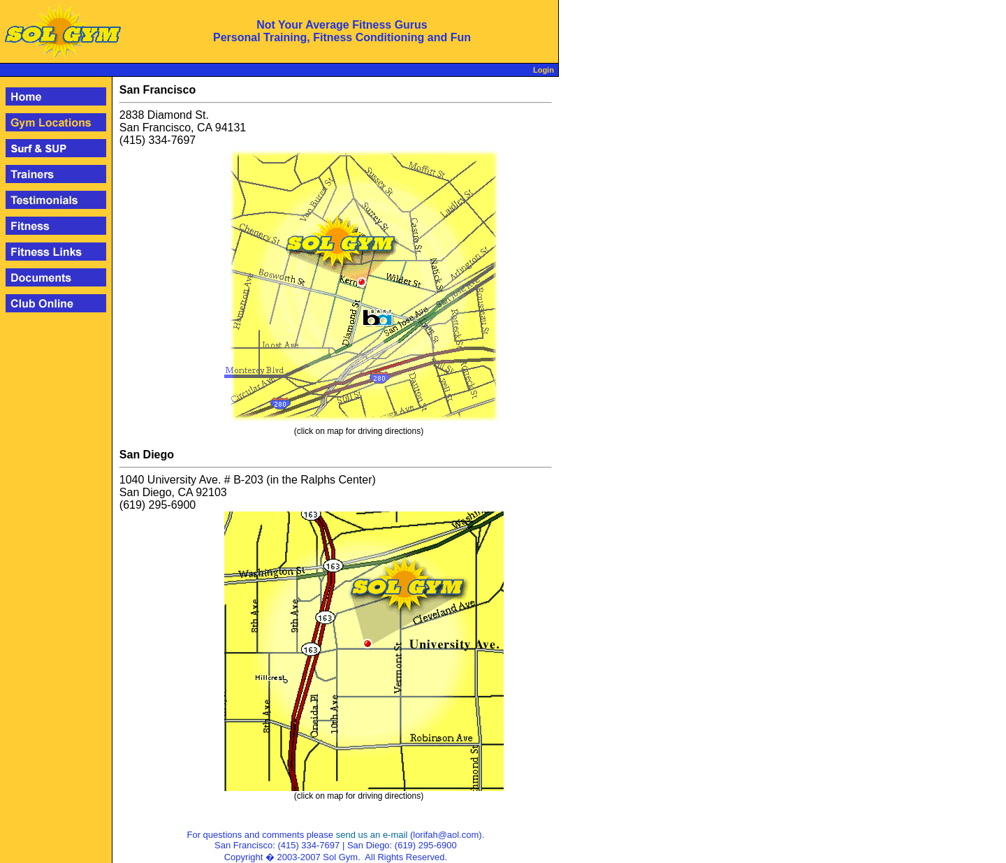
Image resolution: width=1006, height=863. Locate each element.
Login (543, 70)
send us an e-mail (372, 834)
